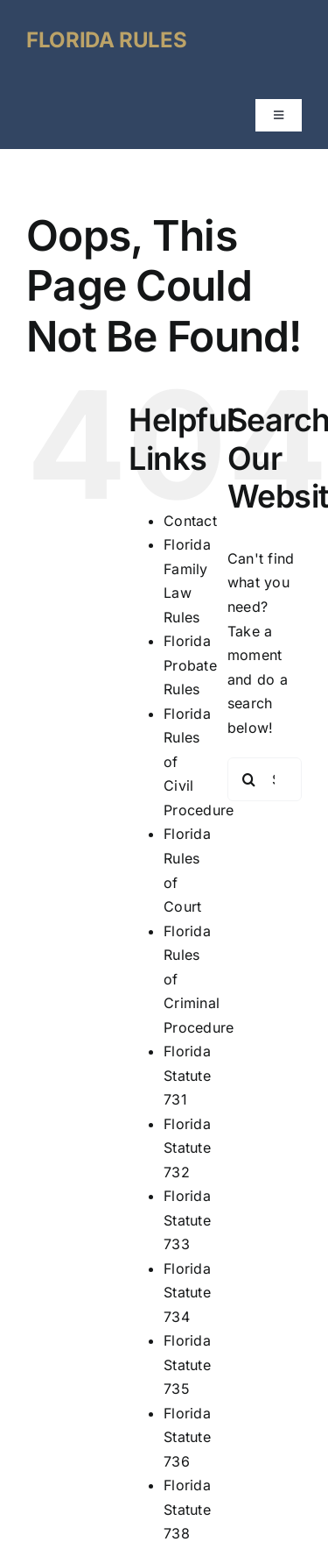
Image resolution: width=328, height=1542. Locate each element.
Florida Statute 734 (187, 1292)
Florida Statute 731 (187, 1075)
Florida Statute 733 (187, 1220)
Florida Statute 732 (187, 1148)
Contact (190, 520)
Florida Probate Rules (190, 665)
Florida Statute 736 (187, 1437)
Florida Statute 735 (187, 1364)
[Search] (249, 779)
